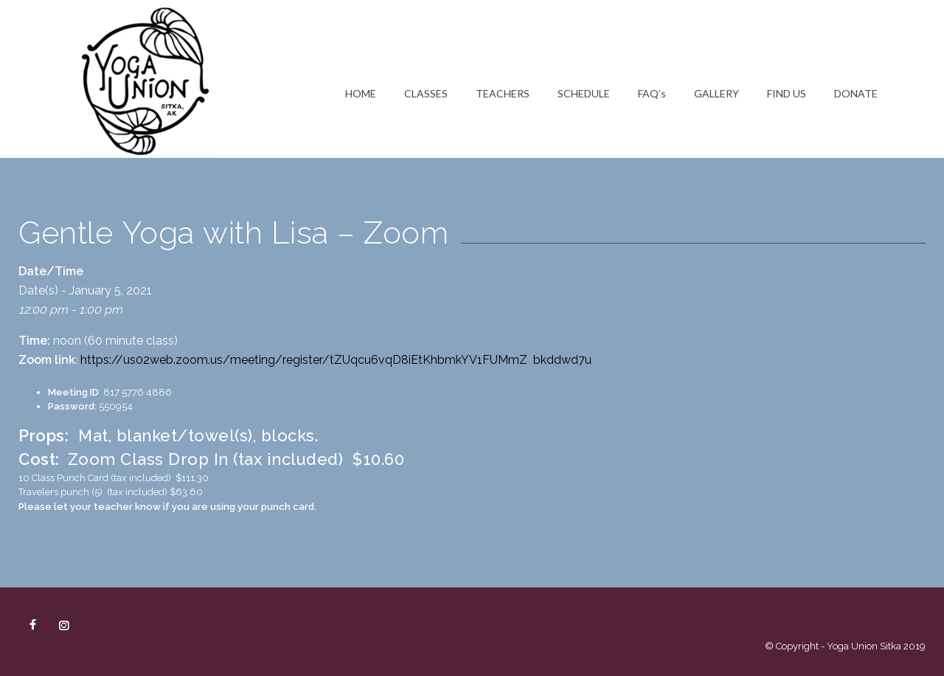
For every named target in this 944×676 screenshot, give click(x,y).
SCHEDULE (584, 93)
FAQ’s (652, 93)
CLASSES (426, 93)
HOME (360, 93)
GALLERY (716, 93)
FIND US (786, 93)
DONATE (856, 93)
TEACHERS (503, 93)
